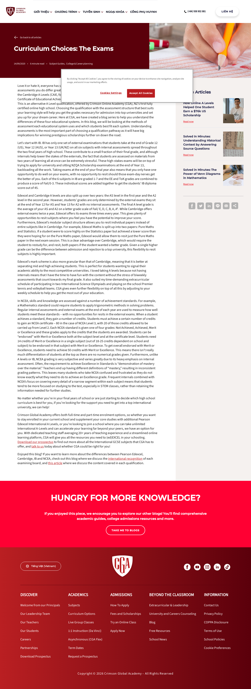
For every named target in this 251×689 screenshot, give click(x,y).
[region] (127, 86)
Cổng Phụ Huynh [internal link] (143, 11)
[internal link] (227, 11)
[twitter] (200, 206)
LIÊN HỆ (227, 11)
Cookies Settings (111, 92)
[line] (217, 206)
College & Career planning (79, 63)
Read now (188, 121)
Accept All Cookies (141, 93)
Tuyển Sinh (91, 11)
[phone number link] (195, 11)
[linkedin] (209, 206)
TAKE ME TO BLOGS (125, 530)
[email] (226, 206)
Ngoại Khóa (115, 11)
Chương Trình (66, 11)
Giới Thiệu (41, 11)
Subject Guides (57, 63)
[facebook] (192, 206)
